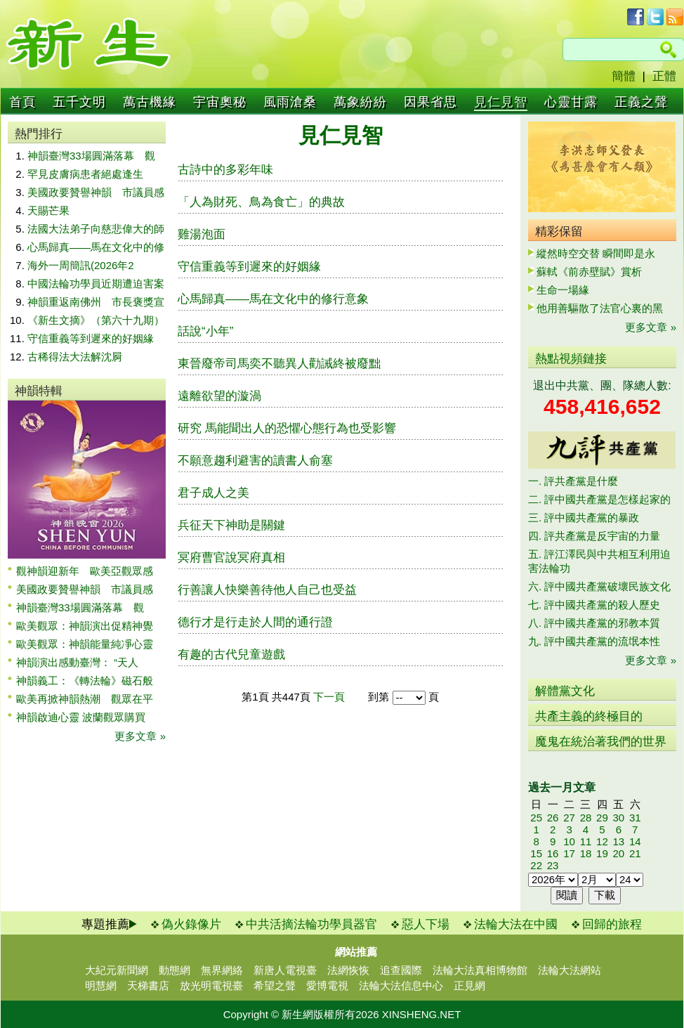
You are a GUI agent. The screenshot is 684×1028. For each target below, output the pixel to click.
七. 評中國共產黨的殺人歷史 (594, 605)
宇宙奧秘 (219, 102)
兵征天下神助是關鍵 (231, 525)
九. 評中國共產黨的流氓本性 (594, 641)
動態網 (174, 970)
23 (553, 865)
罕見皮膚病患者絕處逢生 (85, 174)
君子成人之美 (213, 493)
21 (635, 853)
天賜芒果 (48, 210)
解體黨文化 (565, 691)
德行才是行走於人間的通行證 (255, 622)
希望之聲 (275, 985)
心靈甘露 (571, 102)
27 (569, 818)
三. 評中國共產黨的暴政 (583, 517)
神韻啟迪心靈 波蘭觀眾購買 (80, 717)
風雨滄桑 (290, 102)
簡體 (624, 76)
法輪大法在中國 (516, 924)
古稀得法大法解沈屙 (74, 357)
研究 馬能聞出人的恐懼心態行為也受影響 (287, 428)
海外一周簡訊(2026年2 (80, 265)
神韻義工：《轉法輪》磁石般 (84, 681)
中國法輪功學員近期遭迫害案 (95, 283)
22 (536, 865)
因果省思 (430, 102)
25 (536, 818)
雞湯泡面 (201, 234)
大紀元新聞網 (116, 970)
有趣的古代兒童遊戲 (231, 654)
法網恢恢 (348, 970)
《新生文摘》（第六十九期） (95, 320)
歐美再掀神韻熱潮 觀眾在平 (84, 699)
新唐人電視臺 (285, 970)
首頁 (22, 102)
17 (569, 853)
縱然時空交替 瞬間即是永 (596, 253)
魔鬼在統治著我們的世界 (600, 741)
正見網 (469, 985)
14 (635, 841)
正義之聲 (641, 102)
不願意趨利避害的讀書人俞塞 (255, 460)
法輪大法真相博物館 (480, 970)
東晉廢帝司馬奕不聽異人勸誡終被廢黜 (279, 363)
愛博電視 (327, 985)
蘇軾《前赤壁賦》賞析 (589, 272)
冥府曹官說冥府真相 (231, 557)
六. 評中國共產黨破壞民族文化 (599, 586)
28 (586, 818)
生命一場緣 (563, 290)
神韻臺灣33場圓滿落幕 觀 (91, 156)
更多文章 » (140, 736)
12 (602, 841)
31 (635, 818)
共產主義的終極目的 (589, 716)
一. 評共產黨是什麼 (573, 481)
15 (536, 853)
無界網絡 (222, 970)
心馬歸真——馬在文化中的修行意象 (273, 299)
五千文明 (79, 102)
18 (586, 853)
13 (618, 841)
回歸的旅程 (612, 924)
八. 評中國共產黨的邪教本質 (594, 623)
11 (586, 841)
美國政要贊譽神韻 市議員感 (95, 192)
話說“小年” (205, 331)
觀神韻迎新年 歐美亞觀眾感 (84, 571)
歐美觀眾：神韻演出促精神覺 (84, 626)
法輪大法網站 (569, 970)
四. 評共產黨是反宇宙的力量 (594, 536)
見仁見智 (500, 102)
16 (553, 853)
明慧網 (101, 985)
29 (602, 818)
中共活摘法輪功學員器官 (311, 924)
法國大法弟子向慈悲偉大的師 (95, 229)
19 (602, 853)
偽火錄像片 (191, 924)
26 (553, 818)
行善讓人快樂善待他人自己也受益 (267, 590)
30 (618, 818)
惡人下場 (425, 924)
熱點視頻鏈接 (571, 358)
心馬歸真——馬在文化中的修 (95, 247)
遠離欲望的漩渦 (219, 396)
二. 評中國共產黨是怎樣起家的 (599, 499)
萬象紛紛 (360, 102)
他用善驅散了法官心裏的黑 (600, 308)
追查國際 (401, 970)
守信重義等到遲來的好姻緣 (90, 338)
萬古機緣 (149, 102)
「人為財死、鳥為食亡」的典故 (261, 202)
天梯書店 (148, 985)
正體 (664, 76)
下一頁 (329, 697)
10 (569, 841)
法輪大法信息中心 (401, 985)
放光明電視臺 (211, 985)
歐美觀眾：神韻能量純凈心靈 (84, 644)
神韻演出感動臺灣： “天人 (77, 662)
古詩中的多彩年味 (225, 169)
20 (618, 853)
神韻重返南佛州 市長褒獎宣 (95, 302)
